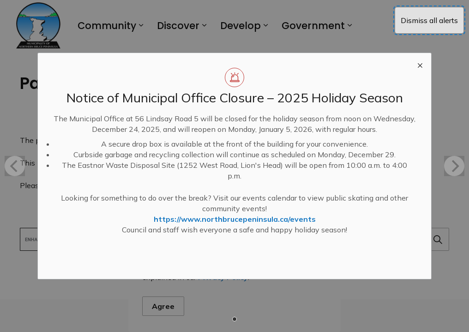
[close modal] (420, 64)
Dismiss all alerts (429, 20)
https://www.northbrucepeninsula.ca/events (235, 219)
